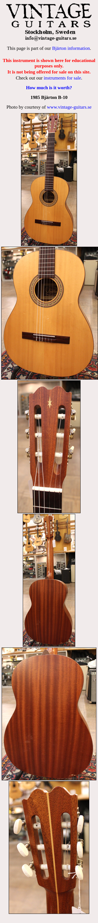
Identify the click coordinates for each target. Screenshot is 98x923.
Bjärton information (71, 48)
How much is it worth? (49, 87)
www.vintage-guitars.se (69, 107)
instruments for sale (62, 78)
